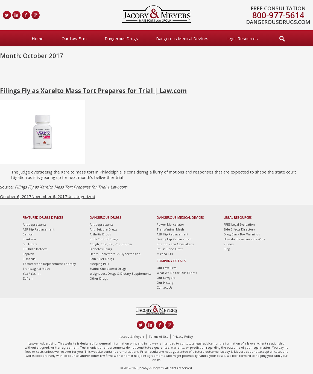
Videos (228, 244)
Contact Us (164, 287)
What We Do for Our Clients (177, 273)
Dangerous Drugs (121, 38)
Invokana (29, 239)
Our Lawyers (166, 278)
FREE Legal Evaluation (239, 224)
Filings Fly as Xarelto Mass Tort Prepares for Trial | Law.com (93, 90)
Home (37, 38)
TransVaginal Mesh (170, 229)
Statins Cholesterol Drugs (108, 269)
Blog (227, 249)
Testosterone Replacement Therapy (49, 264)
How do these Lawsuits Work (244, 239)
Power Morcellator (170, 224)
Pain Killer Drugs (102, 259)
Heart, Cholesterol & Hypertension (115, 254)
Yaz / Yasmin (32, 273)
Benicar (28, 234)
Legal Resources (242, 38)
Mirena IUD (165, 254)
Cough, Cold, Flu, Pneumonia (111, 244)
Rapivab (28, 254)
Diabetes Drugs (101, 249)
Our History (165, 282)
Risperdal (29, 259)
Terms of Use (158, 336)
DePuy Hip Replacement (174, 239)
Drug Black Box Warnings (242, 234)
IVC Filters (30, 244)
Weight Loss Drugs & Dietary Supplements (120, 273)
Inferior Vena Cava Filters (175, 244)
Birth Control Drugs (104, 239)
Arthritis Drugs (100, 234)
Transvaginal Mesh (36, 269)
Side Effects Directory (239, 229)
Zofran (28, 278)
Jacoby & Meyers (132, 336)
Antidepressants (34, 224)
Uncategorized (81, 196)
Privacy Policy (183, 336)
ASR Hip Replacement (38, 229)
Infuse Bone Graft (170, 249)
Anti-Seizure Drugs (103, 229)
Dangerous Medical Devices (182, 38)
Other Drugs (99, 278)
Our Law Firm (74, 38)
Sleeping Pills (99, 264)
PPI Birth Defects (35, 249)
